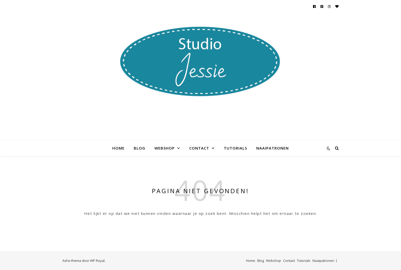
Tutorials (235, 148)
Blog (139, 148)
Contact (199, 148)
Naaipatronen (272, 148)
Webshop (164, 148)
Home (118, 148)
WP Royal (97, 260)
